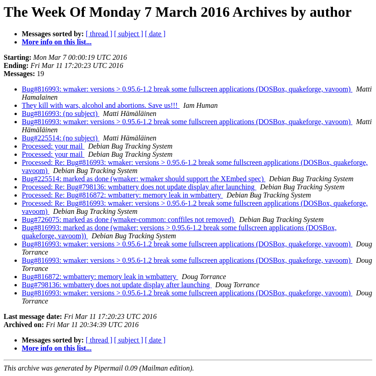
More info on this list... (57, 42)
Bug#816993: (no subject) (60, 113)
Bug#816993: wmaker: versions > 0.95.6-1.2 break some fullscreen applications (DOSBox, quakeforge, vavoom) (187, 89)
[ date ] (155, 34)
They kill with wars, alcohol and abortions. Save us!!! (101, 105)
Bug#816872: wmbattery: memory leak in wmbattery (100, 276)
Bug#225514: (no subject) (60, 138)
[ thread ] (99, 34)
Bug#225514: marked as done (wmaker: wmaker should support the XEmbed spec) (143, 179)
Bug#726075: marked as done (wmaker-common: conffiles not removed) (128, 219)
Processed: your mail (53, 146)
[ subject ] (128, 34)
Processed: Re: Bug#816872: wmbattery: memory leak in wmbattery (122, 195)
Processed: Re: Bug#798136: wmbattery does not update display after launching (139, 187)
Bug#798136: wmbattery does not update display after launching (117, 285)
